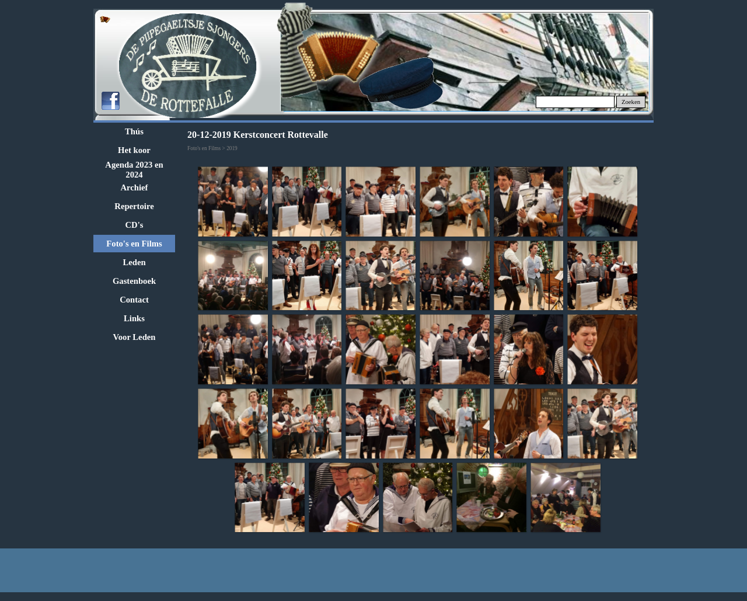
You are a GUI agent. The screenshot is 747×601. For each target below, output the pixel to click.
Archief (134, 187)
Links (134, 318)
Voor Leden (134, 337)
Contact (134, 299)
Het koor (134, 150)
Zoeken (631, 102)
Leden (134, 262)
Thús (134, 131)
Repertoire (133, 206)
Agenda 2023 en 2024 (134, 169)
